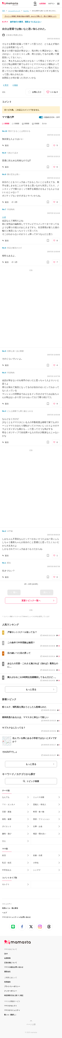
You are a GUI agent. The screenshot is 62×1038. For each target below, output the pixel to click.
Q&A (6, 953)
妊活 (4, 855)
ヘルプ (4, 912)
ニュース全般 (38, 797)
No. (4, 131)
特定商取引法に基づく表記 (13, 995)
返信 (7, 145)
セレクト (5, 884)
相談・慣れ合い (39, 834)
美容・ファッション (41, 819)
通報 (3, 92)
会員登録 (42, 3)
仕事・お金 (37, 826)
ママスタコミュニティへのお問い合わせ (16, 917)
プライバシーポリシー (12, 986)
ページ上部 (31, 1024)
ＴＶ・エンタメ (8, 804)
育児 (6, 85)
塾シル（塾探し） (10, 1015)
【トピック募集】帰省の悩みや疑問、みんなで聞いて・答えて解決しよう (30, 16)
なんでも (5, 797)
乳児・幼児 (6, 863)
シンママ (36, 870)
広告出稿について (10, 962)
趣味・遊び (6, 834)
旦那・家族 (6, 812)
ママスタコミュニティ (12, 1010)
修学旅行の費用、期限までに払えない (25, 22)
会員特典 (7, 958)
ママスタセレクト (10, 1006)
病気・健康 (6, 819)
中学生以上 (6, 870)
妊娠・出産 (37, 855)
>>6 (4, 217)
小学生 (36, 863)
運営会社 (7, 971)
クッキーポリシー (10, 991)
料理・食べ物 (38, 812)
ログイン (51, 3)
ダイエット (6, 826)
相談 (16, 85)
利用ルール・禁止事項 (10, 908)
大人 (4, 841)
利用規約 (7, 982)
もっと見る (31, 689)
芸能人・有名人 (39, 804)
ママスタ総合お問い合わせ (13, 967)
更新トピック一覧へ (31, 600)
